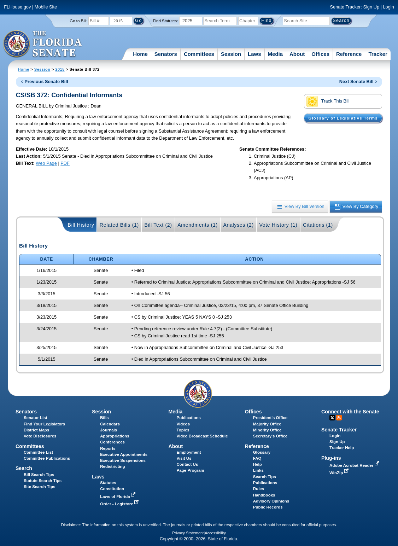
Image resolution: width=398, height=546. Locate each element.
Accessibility (215, 533)
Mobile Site (46, 7)
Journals (108, 430)
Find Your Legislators (44, 424)
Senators (165, 54)
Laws (254, 54)
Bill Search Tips (39, 474)
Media (275, 54)
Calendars (110, 424)
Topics (183, 430)
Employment (189, 452)
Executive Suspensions (123, 460)
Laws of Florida (118, 496)
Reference (349, 54)
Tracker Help (341, 448)
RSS (339, 417)
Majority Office (267, 424)
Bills (104, 418)
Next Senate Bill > (358, 81)
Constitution (112, 489)
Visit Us (184, 458)
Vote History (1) (278, 225)
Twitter (332, 417)
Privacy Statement (188, 533)
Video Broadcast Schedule (202, 436)
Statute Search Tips (43, 480)
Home (140, 54)
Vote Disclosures (40, 436)
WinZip (339, 473)
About (297, 54)
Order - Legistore (120, 504)
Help (257, 464)
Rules (258, 489)
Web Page (46, 163)
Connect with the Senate (350, 411)
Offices (320, 54)
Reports (108, 448)
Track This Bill (327, 101)
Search (24, 468)
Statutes (108, 483)
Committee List (38, 452)
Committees (199, 54)
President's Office (270, 418)
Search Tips (264, 477)
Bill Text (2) (158, 225)
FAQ (257, 458)
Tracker (377, 54)
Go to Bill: (78, 21)
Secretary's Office (270, 436)
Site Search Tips (39, 486)
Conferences (112, 442)
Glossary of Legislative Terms (342, 118)
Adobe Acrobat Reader (354, 465)
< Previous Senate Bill (44, 81)
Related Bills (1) (119, 225)
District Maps (36, 430)
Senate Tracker (339, 429)
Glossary (261, 452)
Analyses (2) (238, 225)
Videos (183, 424)
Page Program (190, 470)
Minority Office (267, 430)
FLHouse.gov (17, 7)
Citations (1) (318, 225)
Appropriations (114, 436)
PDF (65, 163)
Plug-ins (331, 458)
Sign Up (371, 7)
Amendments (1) (197, 225)
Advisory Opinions (271, 501)
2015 (59, 69)
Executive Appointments (123, 454)
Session (231, 54)
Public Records (268, 507)
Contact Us (187, 464)
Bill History (81, 225)
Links (258, 470)
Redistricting (112, 466)
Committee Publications (47, 458)
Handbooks (264, 495)
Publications (189, 418)
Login (388, 7)
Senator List (35, 418)
